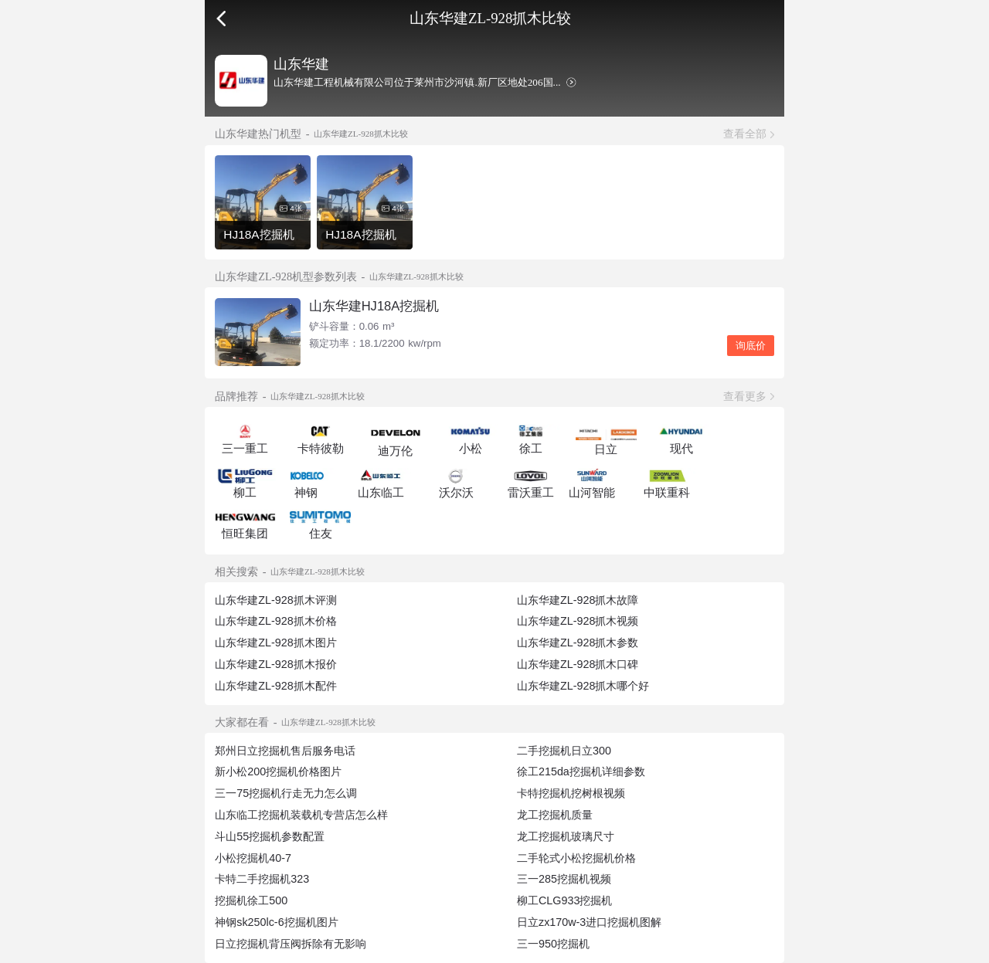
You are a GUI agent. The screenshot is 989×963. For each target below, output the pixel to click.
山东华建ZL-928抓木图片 (275, 642)
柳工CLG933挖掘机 (564, 900)
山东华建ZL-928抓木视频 (577, 621)
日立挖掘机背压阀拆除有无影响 (290, 944)
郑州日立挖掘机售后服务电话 (285, 750)
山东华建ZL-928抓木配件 (275, 686)
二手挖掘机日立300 (564, 750)
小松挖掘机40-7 (253, 858)
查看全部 (744, 133)
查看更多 (744, 396)
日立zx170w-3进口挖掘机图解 (589, 922)
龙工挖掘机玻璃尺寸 (565, 836)
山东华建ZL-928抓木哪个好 (583, 686)
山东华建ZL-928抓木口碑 (577, 664)
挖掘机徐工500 (251, 900)
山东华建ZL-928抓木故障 (577, 600)
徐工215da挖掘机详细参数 (581, 771)
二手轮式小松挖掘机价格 (576, 858)
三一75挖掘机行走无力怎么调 (286, 793)
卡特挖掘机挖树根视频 (571, 793)
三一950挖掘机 (553, 944)
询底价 (751, 345)
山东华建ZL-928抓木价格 (275, 621)
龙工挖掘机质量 (555, 815)
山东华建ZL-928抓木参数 (577, 642)
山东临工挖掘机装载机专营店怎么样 (301, 815)
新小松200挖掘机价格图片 (278, 771)
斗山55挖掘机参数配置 (270, 836)
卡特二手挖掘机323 (262, 879)
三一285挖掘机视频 (564, 879)
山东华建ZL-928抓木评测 (275, 600)
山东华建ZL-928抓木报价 (275, 664)
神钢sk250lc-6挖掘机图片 (276, 922)
